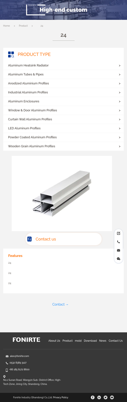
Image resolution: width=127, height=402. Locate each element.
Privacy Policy (60, 397)
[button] (63, 65)
